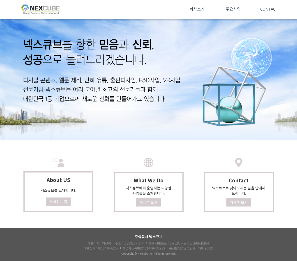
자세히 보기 (58, 201)
